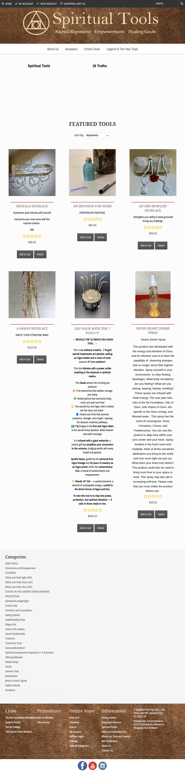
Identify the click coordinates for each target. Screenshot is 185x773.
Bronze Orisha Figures (16, 680)
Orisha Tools (92, 49)
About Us (52, 49)
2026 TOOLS (11, 563)
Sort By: (79, 135)
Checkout (74, 722)
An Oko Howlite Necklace (153, 208)
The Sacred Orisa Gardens (18, 731)
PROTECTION (12, 596)
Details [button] (40, 254)
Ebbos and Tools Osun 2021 (18, 587)
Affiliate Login (77, 736)
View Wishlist (46, 3)
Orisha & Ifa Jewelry (15, 629)
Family (8, 666)
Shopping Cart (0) (72, 3)
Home (6, 3)
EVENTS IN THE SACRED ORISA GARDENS (27, 591)
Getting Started (12, 615)
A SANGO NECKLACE (31, 328)
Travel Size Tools (13, 643)
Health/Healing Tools (15, 619)
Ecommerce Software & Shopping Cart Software (149, 726)
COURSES (10, 573)
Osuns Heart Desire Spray (153, 330)
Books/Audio (11, 676)
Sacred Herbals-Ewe (15, 634)
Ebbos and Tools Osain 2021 (19, 582)
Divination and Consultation (18, 610)
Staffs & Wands (12, 685)
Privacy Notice (109, 717)
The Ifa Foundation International (21, 717)
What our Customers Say (114, 731)
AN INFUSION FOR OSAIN (92, 206)
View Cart (74, 717)
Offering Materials (13, 657)
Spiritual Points (109, 727)
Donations (10, 690)
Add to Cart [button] (25, 254)
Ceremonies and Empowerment (20, 568)
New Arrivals (43, 722)
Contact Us (107, 750)
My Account (24, 3)
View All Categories (79, 745)
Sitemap (74, 741)
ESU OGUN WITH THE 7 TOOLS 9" (92, 330)
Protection (10, 638)
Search (73, 727)
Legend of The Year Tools (122, 49)
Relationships (11, 662)
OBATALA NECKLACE (32, 206)
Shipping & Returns (111, 722)
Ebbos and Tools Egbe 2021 (18, 577)
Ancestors (71, 49)
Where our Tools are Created (116, 736)
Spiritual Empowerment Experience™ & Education (29, 652)
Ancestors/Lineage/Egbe (17, 601)
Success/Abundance (15, 648)
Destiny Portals (13, 722)
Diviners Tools (12, 671)
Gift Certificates (45, 717)
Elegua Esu (10, 624)
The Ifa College (12, 727)
